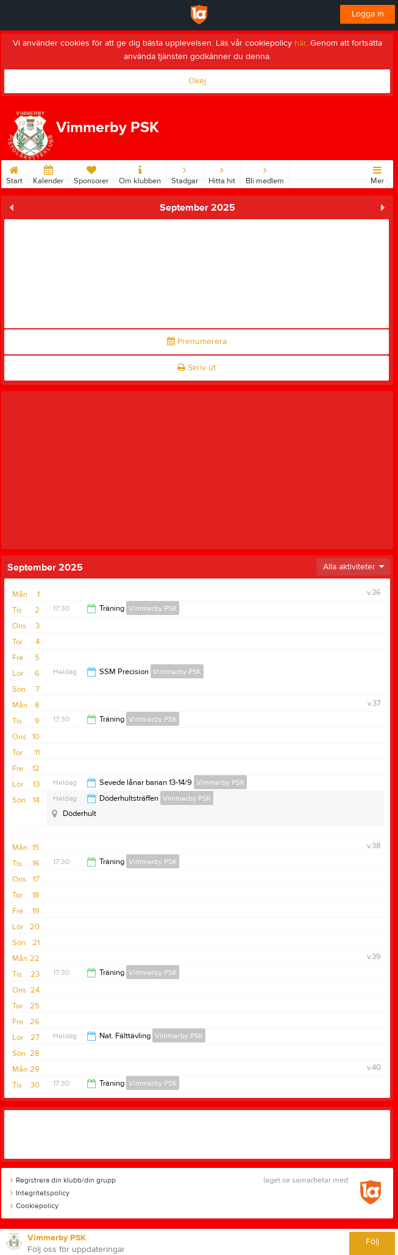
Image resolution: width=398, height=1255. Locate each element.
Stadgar (184, 173)
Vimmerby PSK (153, 608)
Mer (377, 173)
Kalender (48, 173)
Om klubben (140, 173)
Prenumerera (197, 341)
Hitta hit (221, 173)
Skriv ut (196, 367)
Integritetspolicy (39, 1193)
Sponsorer (91, 173)
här (300, 43)
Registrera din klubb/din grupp (63, 1180)
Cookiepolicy (34, 1206)
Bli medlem (265, 173)
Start (14, 173)
